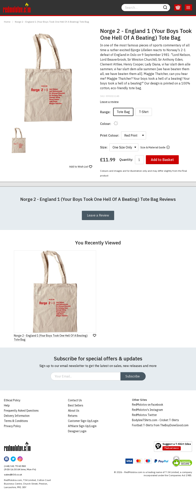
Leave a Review (98, 215)
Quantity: (126, 160)
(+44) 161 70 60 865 (15, 465)
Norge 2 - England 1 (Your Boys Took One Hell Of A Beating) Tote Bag (52, 21)
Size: (103, 147)
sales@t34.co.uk (13, 474)
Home (7, 21)
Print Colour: (109, 135)
